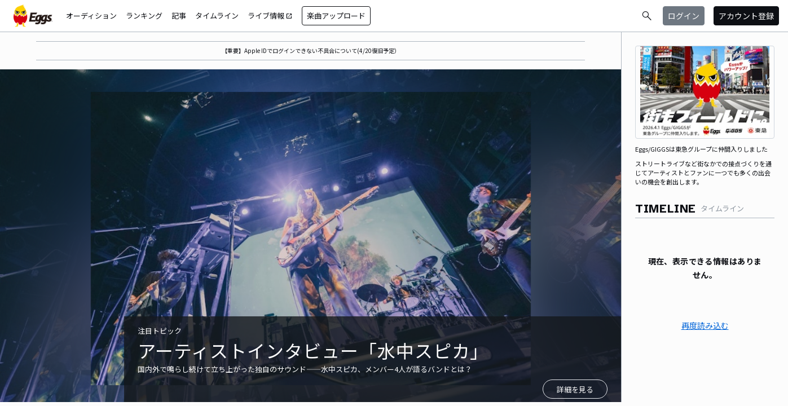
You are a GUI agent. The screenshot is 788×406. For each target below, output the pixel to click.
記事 (178, 15)
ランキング (144, 15)
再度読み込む (705, 325)
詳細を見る (575, 389)
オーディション (91, 15)
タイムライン (217, 15)
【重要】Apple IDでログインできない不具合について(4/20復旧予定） (311, 50)
